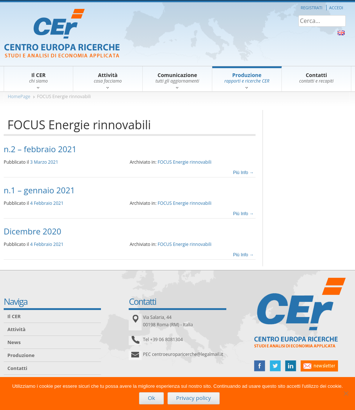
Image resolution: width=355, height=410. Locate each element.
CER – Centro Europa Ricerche (62, 34)
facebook (259, 365)
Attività (16, 329)
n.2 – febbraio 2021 (40, 148)
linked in (290, 365)
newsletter (319, 365)
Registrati (311, 7)
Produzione (20, 355)
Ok (151, 397)
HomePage (19, 96)
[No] (345, 393)
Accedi (336, 7)
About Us (341, 33)
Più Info (243, 172)
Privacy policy (193, 397)
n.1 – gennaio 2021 (39, 190)
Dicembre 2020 (32, 231)
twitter (275, 365)
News (14, 342)
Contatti (17, 368)
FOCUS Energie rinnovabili (64, 96)
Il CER (14, 316)
